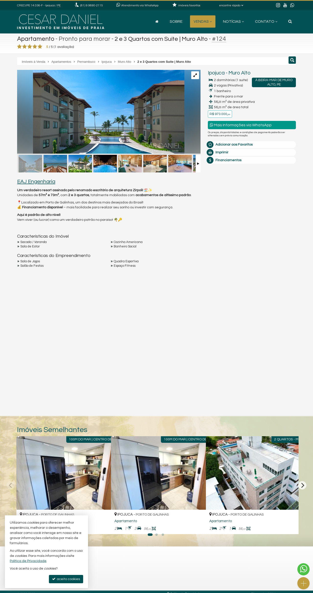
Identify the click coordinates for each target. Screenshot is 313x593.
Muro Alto (239, 72)
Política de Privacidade (28, 561)
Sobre (176, 21)
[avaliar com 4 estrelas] (35, 46)
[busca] (290, 21)
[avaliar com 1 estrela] (19, 46)
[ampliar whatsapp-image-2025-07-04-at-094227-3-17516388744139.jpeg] (100, 112)
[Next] (302, 485)
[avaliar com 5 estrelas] (40, 46)
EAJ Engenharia (36, 181)
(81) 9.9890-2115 (252, 234)
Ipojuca (216, 72)
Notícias (233, 21)
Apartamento (36, 39)
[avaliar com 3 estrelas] (29, 46)
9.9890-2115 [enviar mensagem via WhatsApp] (91, 5)
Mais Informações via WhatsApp (241, 125)
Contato (266, 21)
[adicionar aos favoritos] (102, 526)
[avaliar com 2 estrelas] (24, 46)
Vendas (203, 21)
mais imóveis (252, 249)
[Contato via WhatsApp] (303, 569)
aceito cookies (66, 579)
